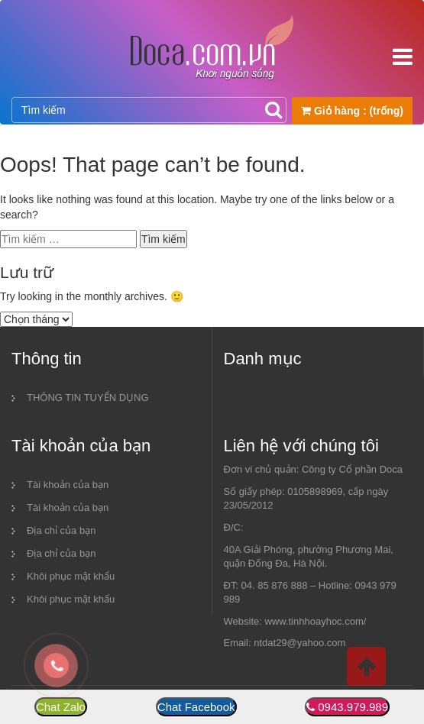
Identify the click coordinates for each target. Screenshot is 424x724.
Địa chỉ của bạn (61, 530)
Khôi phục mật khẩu (71, 576)
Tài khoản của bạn (67, 484)
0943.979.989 (353, 706)
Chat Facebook (196, 706)
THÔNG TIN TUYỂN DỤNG (88, 397)
